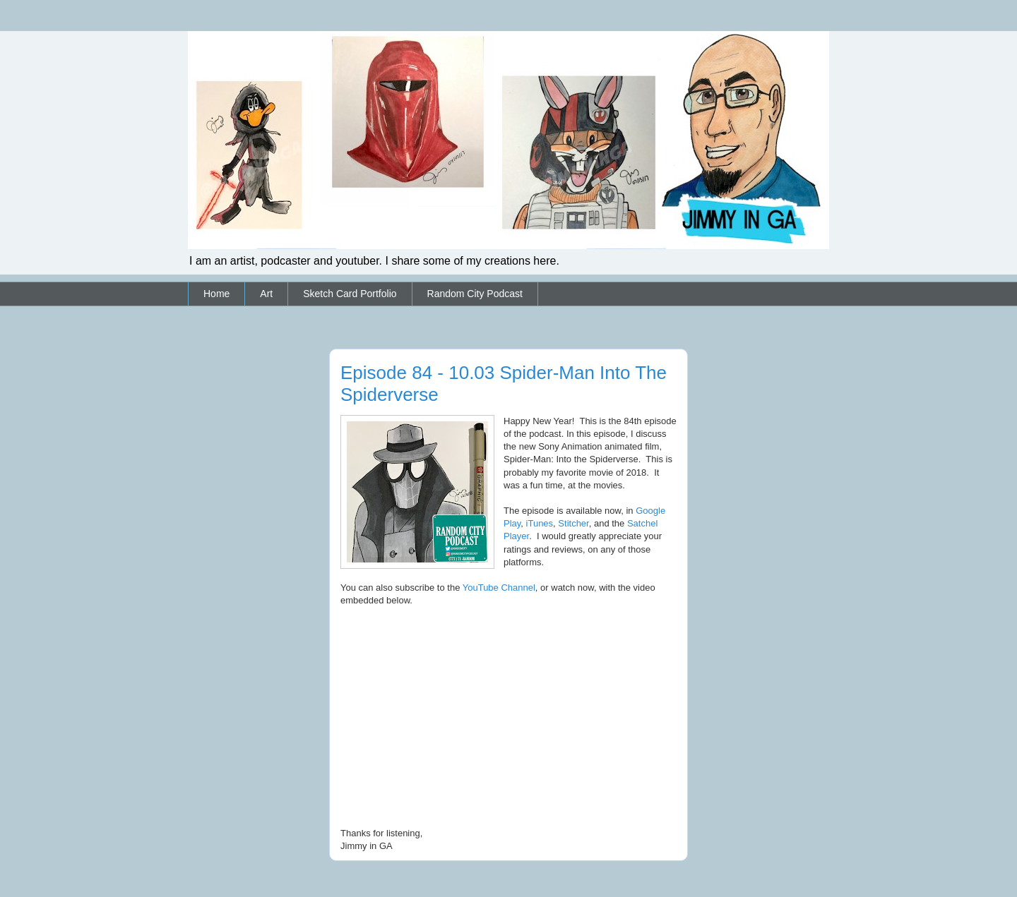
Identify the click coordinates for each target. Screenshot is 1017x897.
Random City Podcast (475, 293)
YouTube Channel (499, 587)
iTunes (540, 523)
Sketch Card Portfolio (349, 293)
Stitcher (573, 523)
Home (216, 293)
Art (266, 293)
